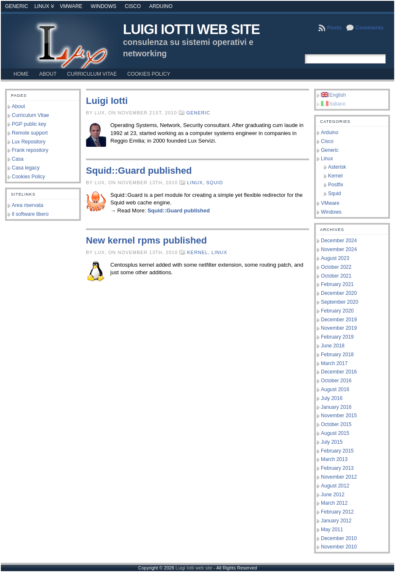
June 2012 (332, 495)
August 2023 (335, 258)
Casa (18, 159)
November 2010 (339, 547)
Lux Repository (28, 142)
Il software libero (30, 214)
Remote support (30, 133)
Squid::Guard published (139, 170)
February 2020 (337, 311)
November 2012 (339, 477)
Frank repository (30, 150)
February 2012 (337, 512)
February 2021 (337, 284)
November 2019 (339, 328)
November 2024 (339, 249)
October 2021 (336, 276)
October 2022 (336, 267)
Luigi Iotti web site (191, 29)
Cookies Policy (28, 177)
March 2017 (334, 363)
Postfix (335, 185)
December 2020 (339, 293)
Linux (42, 6)
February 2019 (337, 337)
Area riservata (27, 205)
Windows (104, 6)
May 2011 (332, 529)
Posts (334, 27)
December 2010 (339, 538)
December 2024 (339, 241)
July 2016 (331, 398)
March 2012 (334, 503)
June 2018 (332, 346)
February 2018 (337, 355)
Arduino (160, 6)
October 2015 (336, 424)
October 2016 (336, 381)
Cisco (133, 6)
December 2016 (339, 372)
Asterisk (337, 167)
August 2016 (335, 389)
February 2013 (337, 468)
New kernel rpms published (146, 240)
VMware (71, 6)
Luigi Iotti (107, 100)
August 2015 (335, 433)
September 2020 (339, 302)
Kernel (335, 176)
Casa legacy (26, 168)
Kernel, (199, 252)
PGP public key (29, 124)
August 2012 (335, 486)
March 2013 (334, 459)
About (18, 106)
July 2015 (331, 442)
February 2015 (337, 451)
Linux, (196, 182)
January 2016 (336, 407)
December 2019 (339, 320)
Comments (369, 27)
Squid (214, 182)
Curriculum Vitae (30, 115)
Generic (16, 6)
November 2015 (339, 415)
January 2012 (336, 521)
